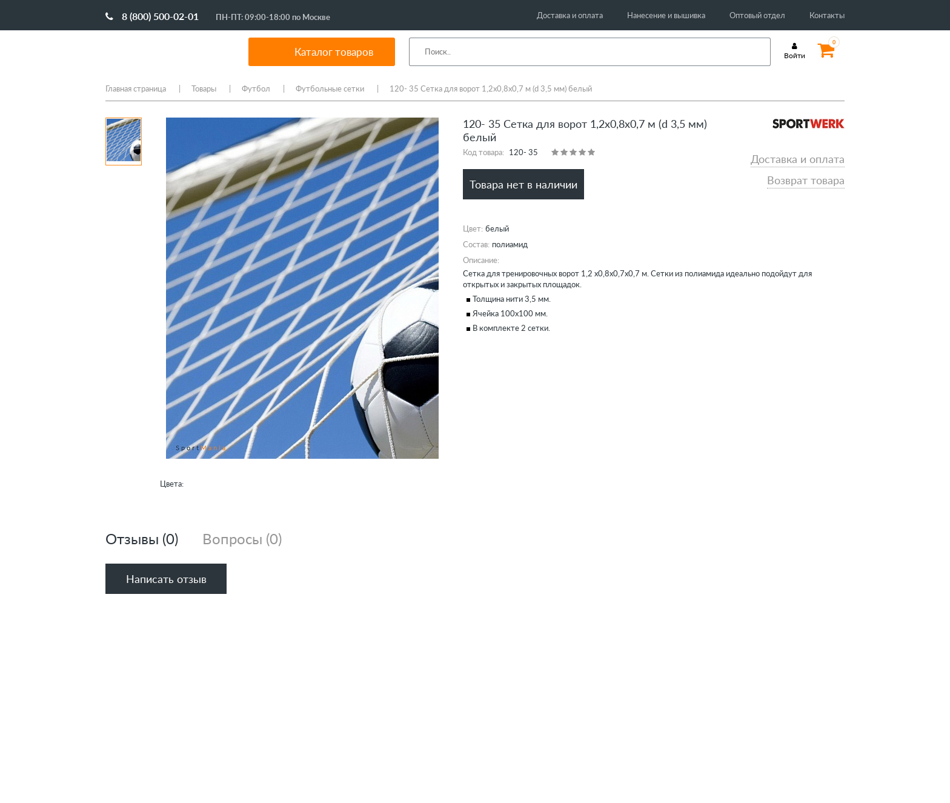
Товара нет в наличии (523, 184)
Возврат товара (806, 180)
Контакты (827, 15)
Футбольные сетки (330, 88)
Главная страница (135, 88)
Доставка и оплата (570, 15)
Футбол (256, 88)
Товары (203, 88)
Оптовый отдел (757, 15)
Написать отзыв (166, 578)
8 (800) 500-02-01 (152, 16)
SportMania (162, 51)
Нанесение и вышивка (666, 15)
